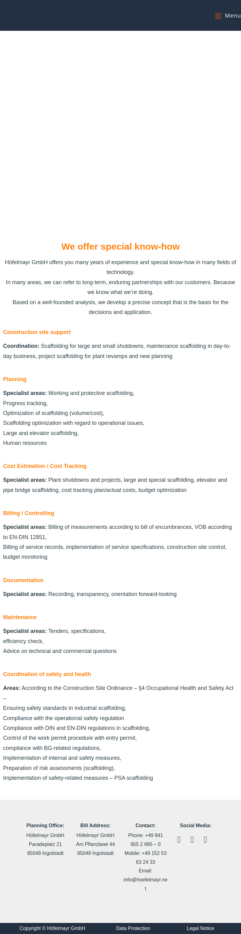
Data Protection (133, 928)
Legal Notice (200, 928)
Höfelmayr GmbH (30, 15)
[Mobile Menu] (228, 15)
